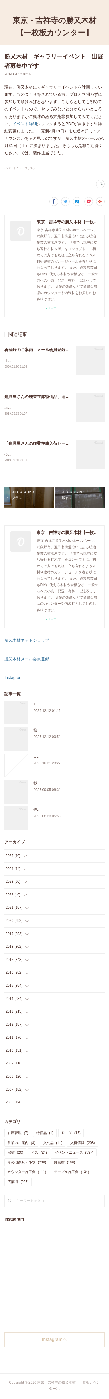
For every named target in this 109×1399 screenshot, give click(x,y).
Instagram (13, 679)
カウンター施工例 (27, 1173)
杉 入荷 (40, 784)
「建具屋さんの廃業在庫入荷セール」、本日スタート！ (55, 444)
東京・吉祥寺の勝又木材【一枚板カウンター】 (54, 26)
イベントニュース (74, 1154)
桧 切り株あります (49, 731)
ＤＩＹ (71, 1134)
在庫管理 (18, 1134)
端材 (15, 1154)
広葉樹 (18, 1183)
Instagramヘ (54, 1340)
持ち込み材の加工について (54, 811)
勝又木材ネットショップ (26, 641)
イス (39, 1154)
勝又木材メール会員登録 (26, 660)
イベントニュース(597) (19, 168)
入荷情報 (82, 1144)
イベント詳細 (24, 123)
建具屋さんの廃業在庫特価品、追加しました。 (47, 397)
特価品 (44, 1134)
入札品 (52, 1144)
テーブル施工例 (71, 1173)
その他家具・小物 (27, 1163)
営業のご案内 (21, 1144)
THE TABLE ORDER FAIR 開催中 (59, 705)
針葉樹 (64, 1163)
